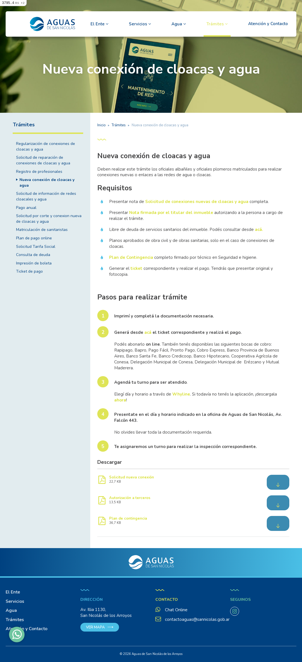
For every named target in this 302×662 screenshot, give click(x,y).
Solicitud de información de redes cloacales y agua (46, 196)
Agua (177, 24)
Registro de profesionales (39, 171)
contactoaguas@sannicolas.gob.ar (192, 619)
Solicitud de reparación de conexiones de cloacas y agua (43, 160)
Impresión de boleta (34, 263)
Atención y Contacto (268, 24)
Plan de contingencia (128, 518)
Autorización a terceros (129, 497)
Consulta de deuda (33, 254)
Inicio (101, 125)
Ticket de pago (29, 271)
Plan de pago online (34, 238)
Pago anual (26, 207)
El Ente (98, 24)
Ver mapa (95, 627)
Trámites (215, 24)
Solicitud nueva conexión (131, 477)
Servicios (138, 24)
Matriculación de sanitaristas (42, 229)
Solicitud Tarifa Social (35, 246)
